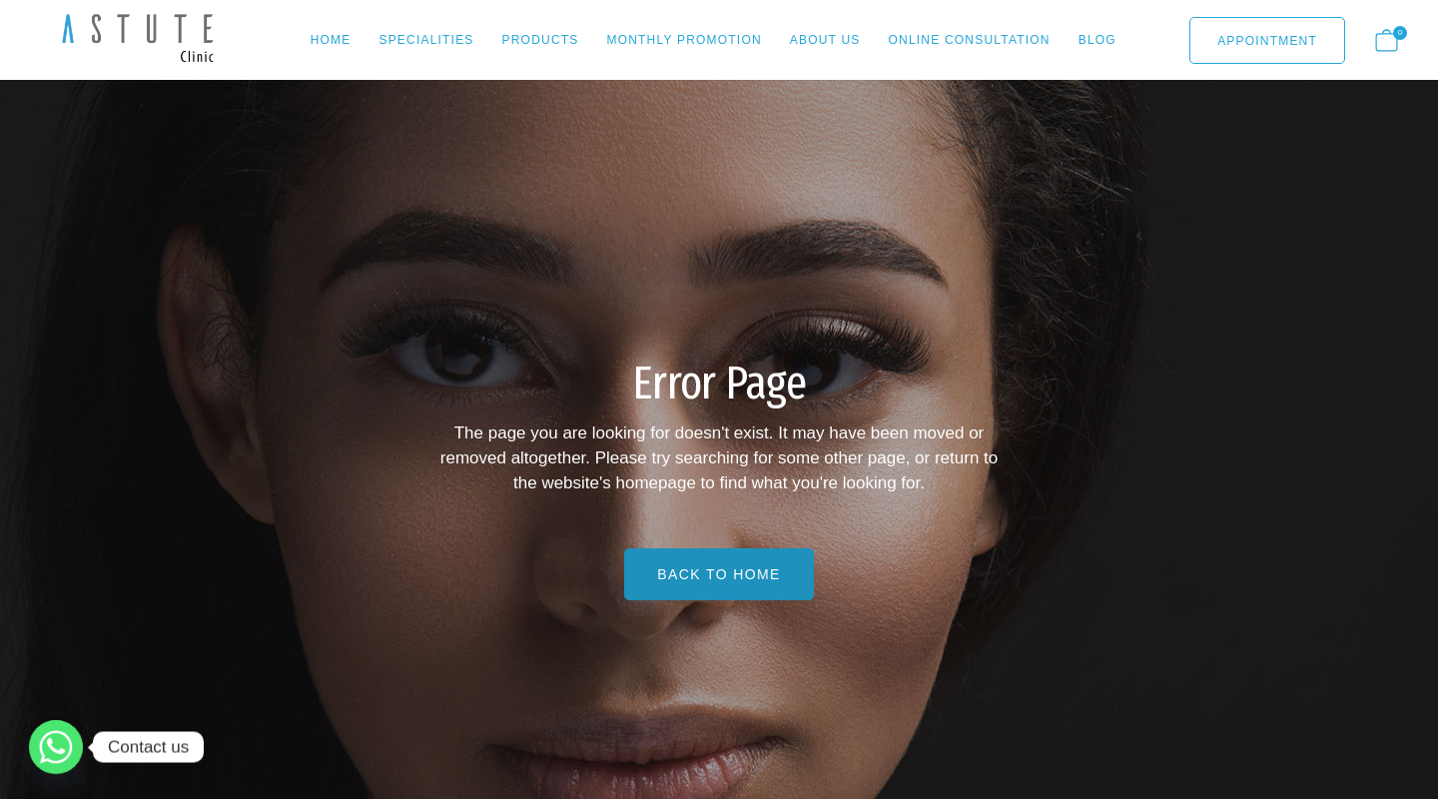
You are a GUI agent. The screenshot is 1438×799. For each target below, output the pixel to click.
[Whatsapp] (56, 747)
